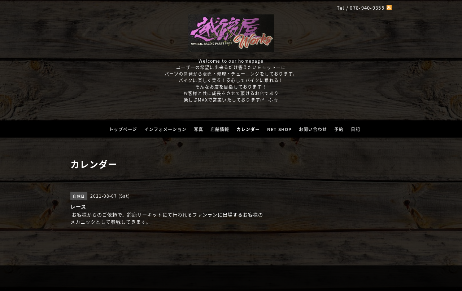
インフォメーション (165, 129)
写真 (198, 129)
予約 (339, 129)
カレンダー (248, 129)
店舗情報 (219, 129)
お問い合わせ (313, 129)
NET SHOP (279, 129)
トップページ (123, 129)
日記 (355, 129)
